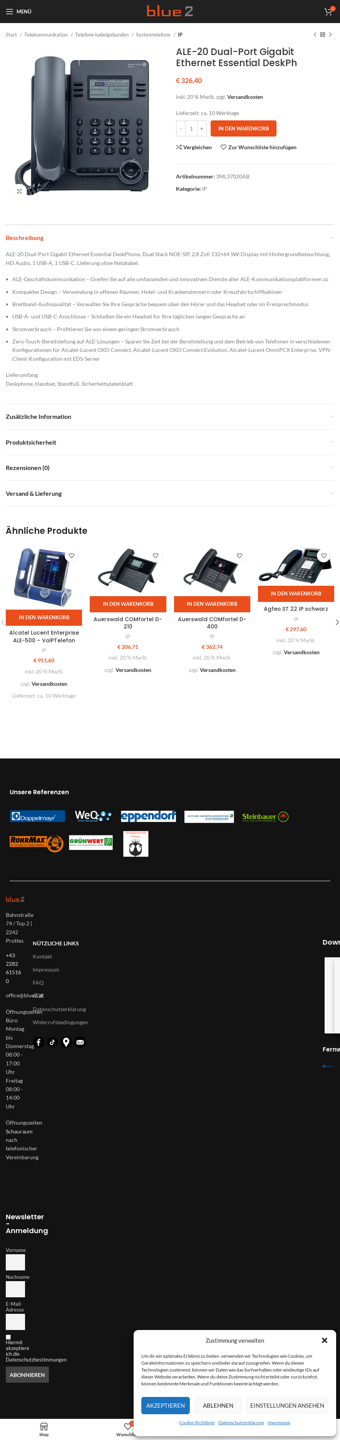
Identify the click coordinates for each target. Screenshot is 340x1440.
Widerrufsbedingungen (60, 1022)
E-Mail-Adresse (15, 1307)
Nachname (15, 1277)
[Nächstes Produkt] (330, 35)
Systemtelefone (154, 35)
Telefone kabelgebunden (102, 35)
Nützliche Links (56, 943)
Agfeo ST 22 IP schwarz (295, 609)
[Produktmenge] (191, 128)
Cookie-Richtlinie (196, 1422)
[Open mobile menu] (18, 11)
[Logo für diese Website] (170, 11)
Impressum (279, 1422)
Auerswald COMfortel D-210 (127, 623)
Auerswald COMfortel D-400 (212, 623)
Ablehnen (218, 1405)
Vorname (15, 1250)
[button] (324, 1340)
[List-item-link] (15, 995)
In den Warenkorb (243, 128)
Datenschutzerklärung (241, 1422)
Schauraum (19, 1131)
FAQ (38, 982)
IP (180, 35)
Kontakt (42, 956)
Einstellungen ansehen (287, 1405)
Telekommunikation (46, 35)
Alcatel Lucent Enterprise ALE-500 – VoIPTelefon (44, 636)
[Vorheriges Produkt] (315, 35)
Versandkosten (245, 96)
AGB (38, 995)
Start (12, 35)
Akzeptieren (165, 1405)
